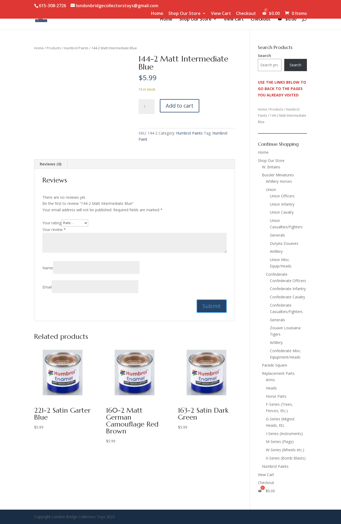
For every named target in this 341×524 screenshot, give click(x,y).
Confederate (276, 274)
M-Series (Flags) (280, 441)
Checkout (246, 13)
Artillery (276, 251)
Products (54, 48)
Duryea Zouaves (284, 243)
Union (271, 189)
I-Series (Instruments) (284, 433)
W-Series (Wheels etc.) (285, 449)
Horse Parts (276, 396)
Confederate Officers (288, 280)
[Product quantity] (147, 106)
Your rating (51, 222)
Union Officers (282, 195)
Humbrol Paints (76, 48)
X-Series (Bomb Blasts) (286, 458)
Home (157, 13)
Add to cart (179, 105)
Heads (271, 388)
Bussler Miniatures (278, 174)
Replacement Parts (278, 373)
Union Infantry (282, 204)
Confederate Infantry (288, 288)
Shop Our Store (184, 13)
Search (264, 55)
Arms (270, 379)
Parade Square (274, 365)
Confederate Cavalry (287, 296)
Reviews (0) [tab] (51, 163)
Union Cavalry (282, 212)
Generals (277, 235)
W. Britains (271, 166)
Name (47, 267)
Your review (54, 229)
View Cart (221, 13)
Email (47, 287)
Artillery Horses (279, 181)
